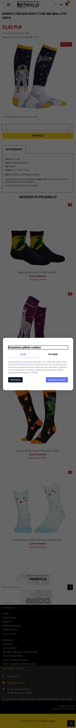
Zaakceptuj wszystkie (57, 379)
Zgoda (23, 354)
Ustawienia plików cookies (24, 347)
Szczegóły (53, 354)
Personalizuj (15, 379)
